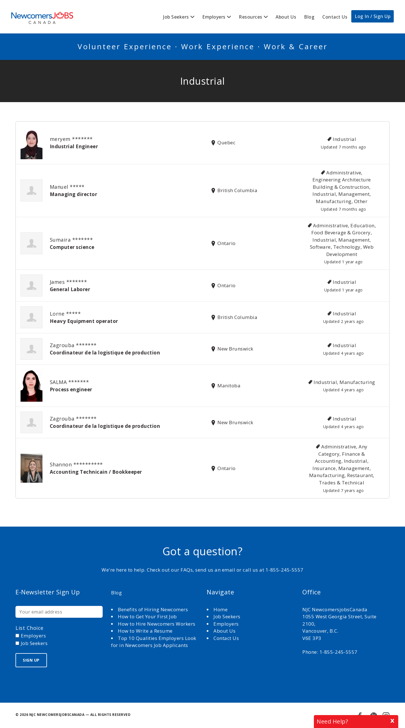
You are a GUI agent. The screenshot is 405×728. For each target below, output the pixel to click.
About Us (286, 17)
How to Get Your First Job (147, 616)
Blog (309, 17)
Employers (214, 17)
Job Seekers (176, 17)
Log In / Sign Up (372, 16)
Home (221, 609)
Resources (250, 17)
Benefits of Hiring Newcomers (153, 609)
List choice (29, 627)
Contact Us (334, 17)
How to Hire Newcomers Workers (156, 624)
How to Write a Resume (145, 631)
